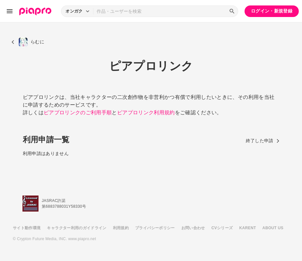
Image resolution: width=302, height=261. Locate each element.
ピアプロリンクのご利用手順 (78, 112)
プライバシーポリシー (155, 228)
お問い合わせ (193, 228)
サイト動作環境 (26, 228)
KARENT (247, 228)
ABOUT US (273, 228)
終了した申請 (263, 140)
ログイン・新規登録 (271, 10)
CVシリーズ (222, 228)
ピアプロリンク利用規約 (146, 112)
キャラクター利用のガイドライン (76, 228)
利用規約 (121, 228)
